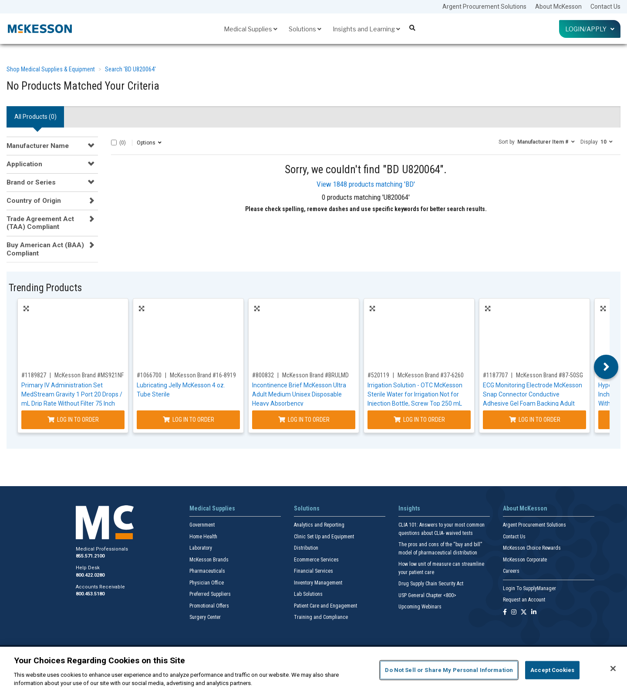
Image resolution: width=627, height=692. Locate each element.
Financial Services (313, 571)
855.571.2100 (90, 556)
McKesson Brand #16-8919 (203, 375)
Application (24, 164)
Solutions (305, 29)
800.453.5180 (90, 594)
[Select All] (114, 142)
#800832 (263, 375)
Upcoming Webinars (420, 607)
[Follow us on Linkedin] (533, 612)
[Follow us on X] (524, 612)
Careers (511, 571)
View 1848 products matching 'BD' (366, 184)
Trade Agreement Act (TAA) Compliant (40, 223)
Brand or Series (31, 182)
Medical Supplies (250, 29)
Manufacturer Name (38, 146)
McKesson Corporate (525, 560)
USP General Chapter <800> (427, 595)
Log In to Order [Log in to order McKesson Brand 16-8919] (188, 419)
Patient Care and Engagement (325, 606)
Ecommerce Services (316, 560)
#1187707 (495, 375)
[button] (537, 141)
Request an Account (524, 600)
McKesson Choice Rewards (532, 548)
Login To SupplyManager (529, 588)
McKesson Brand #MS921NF (89, 375)
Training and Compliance (321, 617)
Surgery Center (205, 617)
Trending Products (45, 287)
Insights (409, 508)
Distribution (306, 548)
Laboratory (200, 548)
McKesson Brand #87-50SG (549, 375)
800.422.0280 (90, 575)
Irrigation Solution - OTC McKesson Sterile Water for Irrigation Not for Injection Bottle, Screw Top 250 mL (414, 394)
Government (202, 525)
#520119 (378, 375)
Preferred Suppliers (210, 594)
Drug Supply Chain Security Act (430, 584)
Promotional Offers (209, 606)
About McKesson (558, 6)
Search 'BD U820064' (130, 69)
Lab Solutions (308, 594)
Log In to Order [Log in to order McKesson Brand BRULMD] (304, 419)
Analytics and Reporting (319, 525)
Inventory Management (318, 583)
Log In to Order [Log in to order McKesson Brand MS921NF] (73, 419)
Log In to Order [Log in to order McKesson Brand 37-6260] (419, 419)
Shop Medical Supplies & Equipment (51, 69)
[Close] (613, 668)
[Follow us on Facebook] (505, 612)
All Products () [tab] (35, 116)
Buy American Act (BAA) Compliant (45, 249)
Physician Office (206, 583)
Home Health (203, 537)
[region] (313, 669)
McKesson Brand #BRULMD (315, 375)
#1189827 (33, 375)
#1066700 (149, 375)
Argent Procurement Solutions (484, 6)
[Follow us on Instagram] (513, 612)
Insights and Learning (366, 29)
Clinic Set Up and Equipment (324, 537)
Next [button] (606, 366)
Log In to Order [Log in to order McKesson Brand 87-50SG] (534, 419)
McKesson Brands (209, 560)
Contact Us (605, 6)
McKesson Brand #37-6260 (431, 375)
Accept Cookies (552, 670)
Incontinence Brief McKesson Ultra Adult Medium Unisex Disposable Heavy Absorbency (299, 394)
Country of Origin (34, 201)
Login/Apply (589, 29)
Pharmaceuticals (207, 571)
